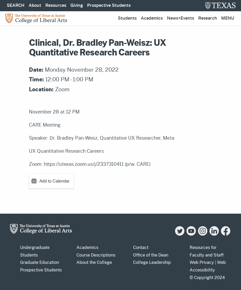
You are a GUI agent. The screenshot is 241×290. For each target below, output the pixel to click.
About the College (94, 262)
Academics (152, 18)
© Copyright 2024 (207, 277)
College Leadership (152, 262)
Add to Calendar (54, 181)
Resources (55, 5)
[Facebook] (225, 234)
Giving (76, 5)
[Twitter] (179, 234)
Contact (140, 247)
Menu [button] (227, 18)
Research (207, 18)
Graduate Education (39, 262)
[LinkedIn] (214, 234)
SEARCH (16, 5)
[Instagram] (202, 234)
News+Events (180, 18)
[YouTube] (191, 234)
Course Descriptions (95, 255)
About (35, 5)
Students (127, 18)
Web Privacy (202, 262)
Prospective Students (109, 5)
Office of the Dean (150, 255)
